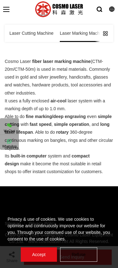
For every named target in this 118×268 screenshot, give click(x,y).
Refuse (79, 254)
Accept (39, 254)
